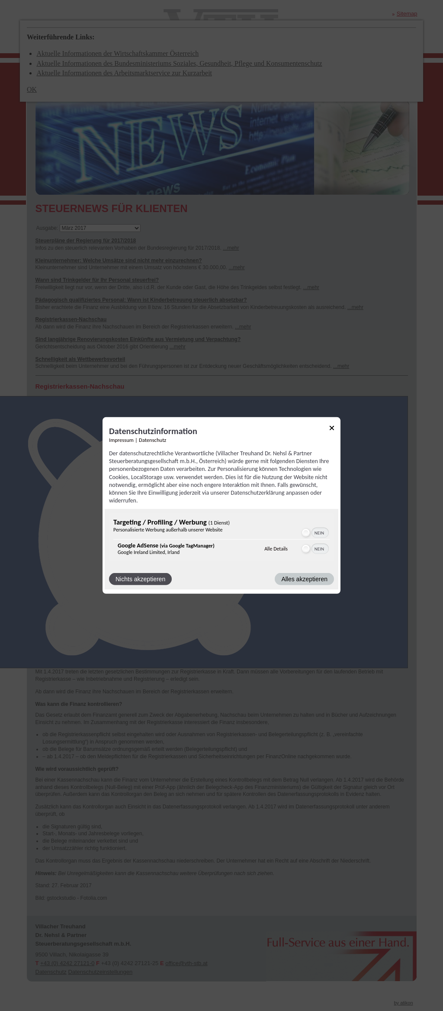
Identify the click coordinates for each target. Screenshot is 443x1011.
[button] (306, 533)
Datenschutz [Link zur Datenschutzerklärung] (152, 440)
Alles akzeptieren (304, 579)
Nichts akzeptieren (140, 579)
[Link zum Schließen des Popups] (332, 429)
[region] (221, 538)
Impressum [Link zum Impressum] (121, 440)
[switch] (315, 533)
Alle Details (276, 549)
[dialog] (221, 505)
